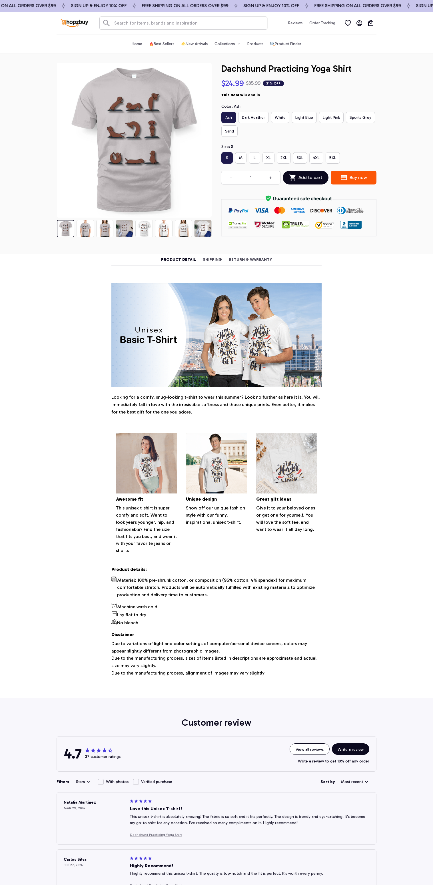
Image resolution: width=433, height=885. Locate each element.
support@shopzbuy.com (96, 823)
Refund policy (282, 831)
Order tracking (185, 798)
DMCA (178, 820)
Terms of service (284, 798)
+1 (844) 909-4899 (91, 816)
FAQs (176, 809)
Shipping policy (283, 809)
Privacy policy (282, 788)
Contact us (182, 788)
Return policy (282, 820)
